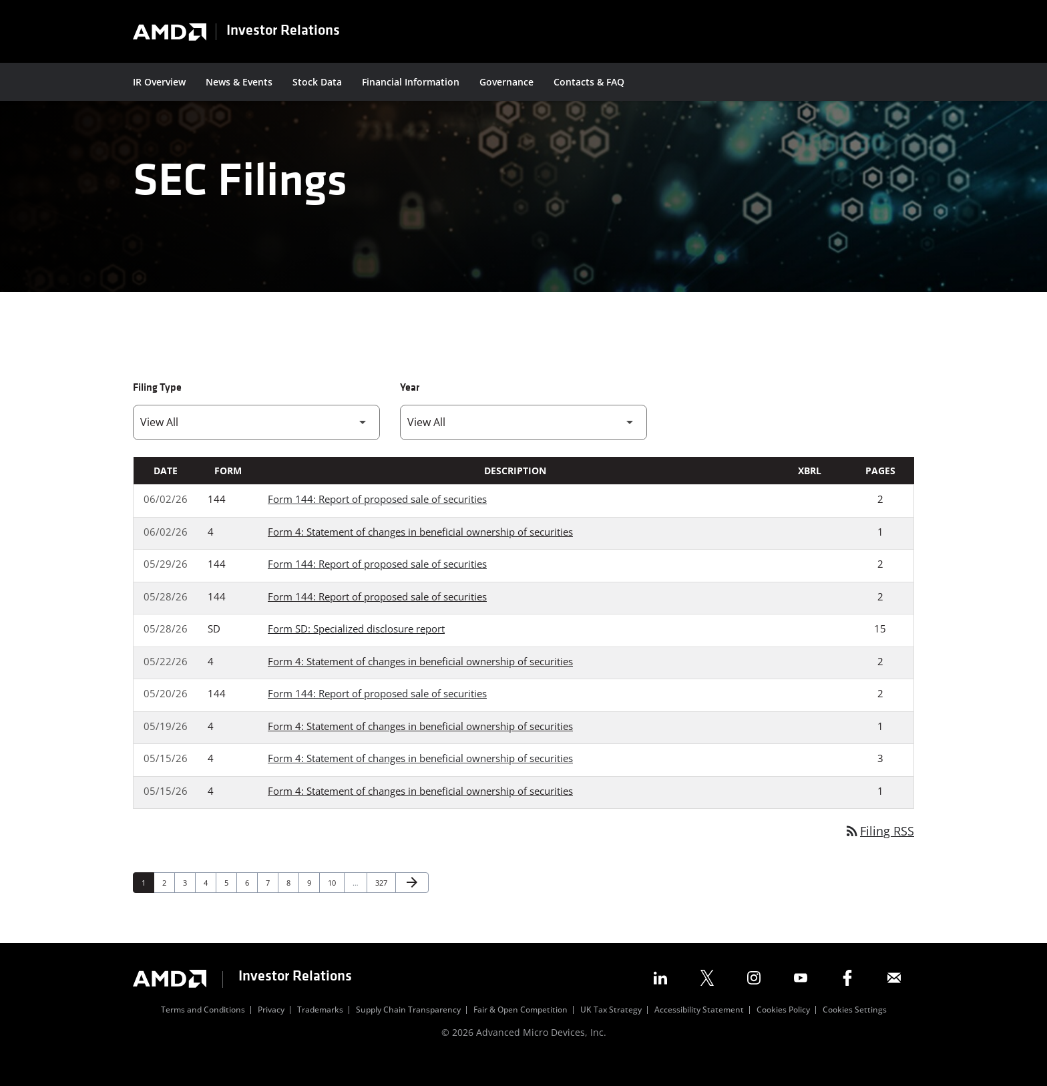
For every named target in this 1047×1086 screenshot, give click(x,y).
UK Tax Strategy (611, 1032)
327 (383, 903)
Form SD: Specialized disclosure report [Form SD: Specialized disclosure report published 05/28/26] (356, 650)
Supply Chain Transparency (408, 1032)
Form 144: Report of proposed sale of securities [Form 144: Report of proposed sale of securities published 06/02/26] (377, 520)
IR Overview (159, 81)
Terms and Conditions (203, 1032)
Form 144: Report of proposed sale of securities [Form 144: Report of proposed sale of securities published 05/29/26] (377, 585)
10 (335, 903)
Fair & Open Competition (520, 1032)
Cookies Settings (855, 1032)
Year (409, 409)
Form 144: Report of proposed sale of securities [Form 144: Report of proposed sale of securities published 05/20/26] (377, 714)
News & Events (239, 81)
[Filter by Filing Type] (256, 444)
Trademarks (320, 1032)
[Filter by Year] (523, 444)
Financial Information (410, 81)
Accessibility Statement (699, 1032)
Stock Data (317, 81)
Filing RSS (879, 852)
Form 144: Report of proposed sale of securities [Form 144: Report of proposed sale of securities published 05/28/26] (377, 617)
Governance (506, 81)
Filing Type (157, 409)
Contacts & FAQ (589, 81)
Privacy (271, 1032)
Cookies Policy (783, 1032)
